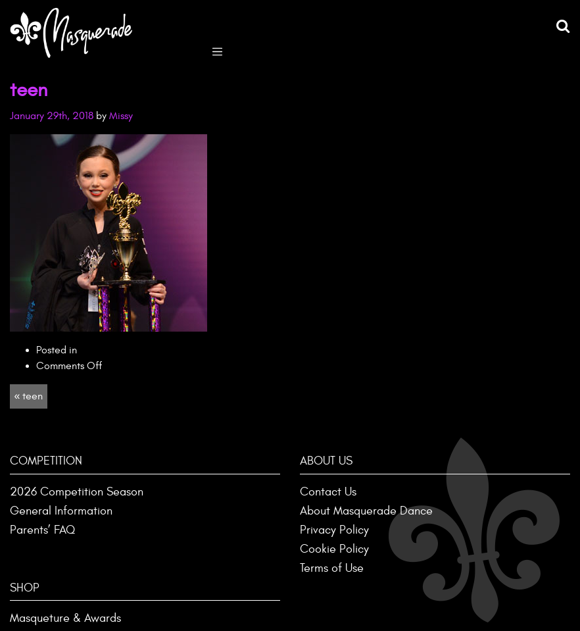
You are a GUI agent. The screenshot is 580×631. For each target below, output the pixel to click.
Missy (121, 116)
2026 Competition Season (76, 492)
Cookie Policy (334, 549)
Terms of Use (332, 568)
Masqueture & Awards (65, 618)
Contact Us (328, 492)
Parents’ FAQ (42, 530)
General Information (61, 511)
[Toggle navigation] (217, 50)
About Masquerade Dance (366, 511)
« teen (28, 396)
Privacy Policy (334, 530)
